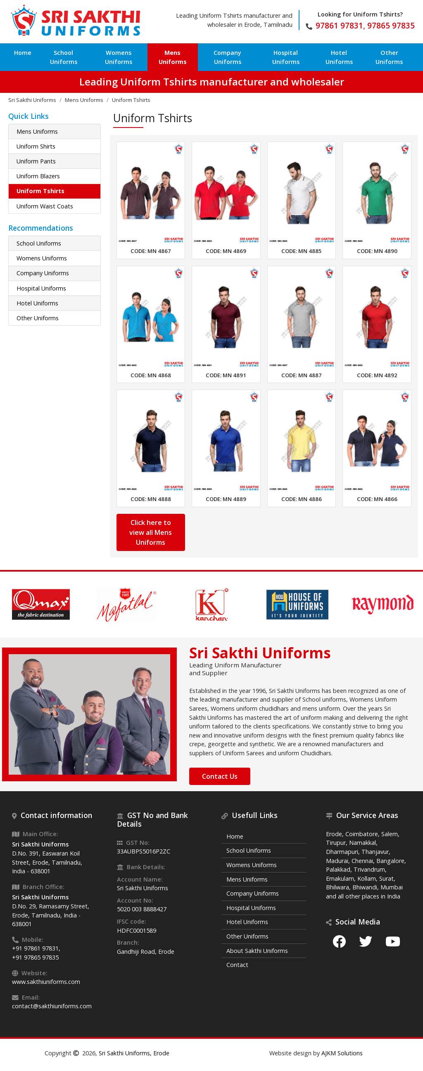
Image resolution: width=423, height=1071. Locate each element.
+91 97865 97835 (35, 957)
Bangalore (390, 861)
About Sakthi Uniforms (257, 951)
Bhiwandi (364, 887)
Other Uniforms (389, 57)
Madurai (337, 861)
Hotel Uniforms (339, 57)
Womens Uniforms (118, 57)
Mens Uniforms (173, 57)
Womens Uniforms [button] (42, 258)
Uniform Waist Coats (45, 206)
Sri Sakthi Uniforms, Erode (134, 1053)
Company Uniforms (227, 57)
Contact (237, 965)
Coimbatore (361, 834)
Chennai (362, 861)
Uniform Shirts (36, 146)
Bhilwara (337, 887)
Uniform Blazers (38, 176)
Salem (389, 834)
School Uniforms (63, 57)
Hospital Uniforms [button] (41, 288)
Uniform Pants (36, 161)
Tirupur (336, 842)
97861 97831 (339, 25)
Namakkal (362, 842)
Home (22, 53)
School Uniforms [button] (39, 243)
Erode (334, 834)
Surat (386, 878)
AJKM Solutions (342, 1053)
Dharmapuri (342, 852)
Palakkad (338, 869)
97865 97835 (391, 25)
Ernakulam (340, 878)
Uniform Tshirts (40, 191)
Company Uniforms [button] (43, 273)
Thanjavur (375, 852)
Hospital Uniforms (285, 57)
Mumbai (391, 887)
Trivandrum (369, 869)
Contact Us (220, 776)
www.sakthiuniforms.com (46, 982)
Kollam (366, 878)
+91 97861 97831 (35, 948)
